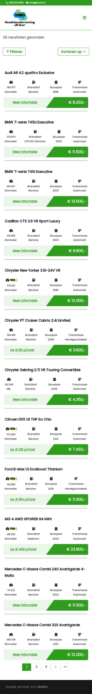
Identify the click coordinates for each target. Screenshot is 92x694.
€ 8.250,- (77, 101)
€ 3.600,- (77, 349)
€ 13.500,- (76, 200)
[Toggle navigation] (84, 18)
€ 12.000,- (76, 299)
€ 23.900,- (76, 548)
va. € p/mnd (22, 350)
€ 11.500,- (77, 151)
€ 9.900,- (77, 250)
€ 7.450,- (77, 448)
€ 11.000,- (77, 498)
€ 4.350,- (77, 398)
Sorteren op (73, 51)
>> (65, 667)
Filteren (14, 51)
